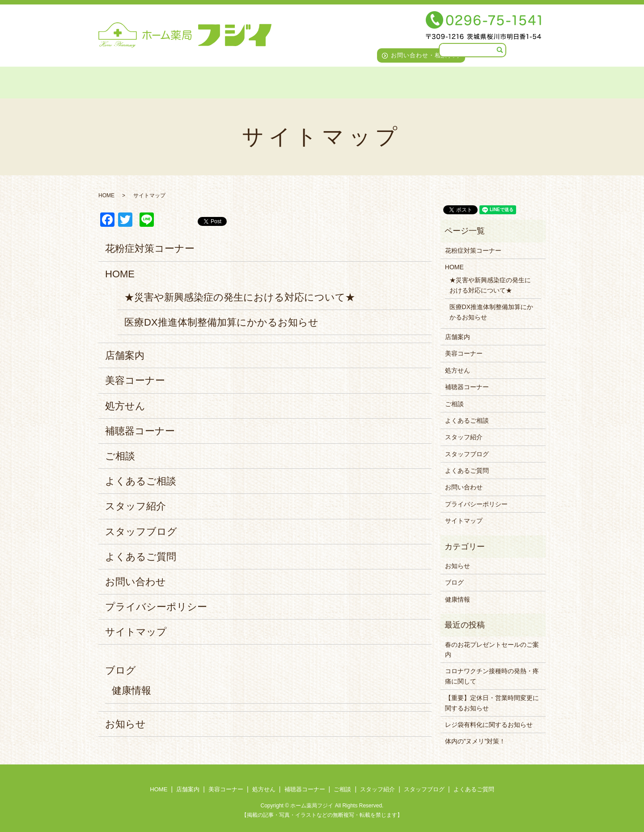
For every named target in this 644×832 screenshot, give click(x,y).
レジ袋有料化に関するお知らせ (489, 724)
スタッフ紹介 (392, 81)
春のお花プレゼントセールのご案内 (492, 649)
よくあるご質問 (519, 81)
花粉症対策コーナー (150, 248)
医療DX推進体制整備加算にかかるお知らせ (221, 322)
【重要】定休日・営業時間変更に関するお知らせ (492, 702)
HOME (95, 81)
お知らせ (125, 724)
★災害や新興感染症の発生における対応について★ (239, 297)
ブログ (120, 670)
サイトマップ (136, 631)
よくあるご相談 (140, 481)
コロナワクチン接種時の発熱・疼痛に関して (492, 675)
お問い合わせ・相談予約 (425, 55)
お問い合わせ (135, 581)
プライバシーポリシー (156, 606)
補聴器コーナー (293, 81)
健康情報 (131, 690)
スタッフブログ (454, 81)
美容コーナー (187, 81)
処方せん (238, 81)
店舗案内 (136, 81)
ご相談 (344, 81)
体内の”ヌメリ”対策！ (475, 741)
